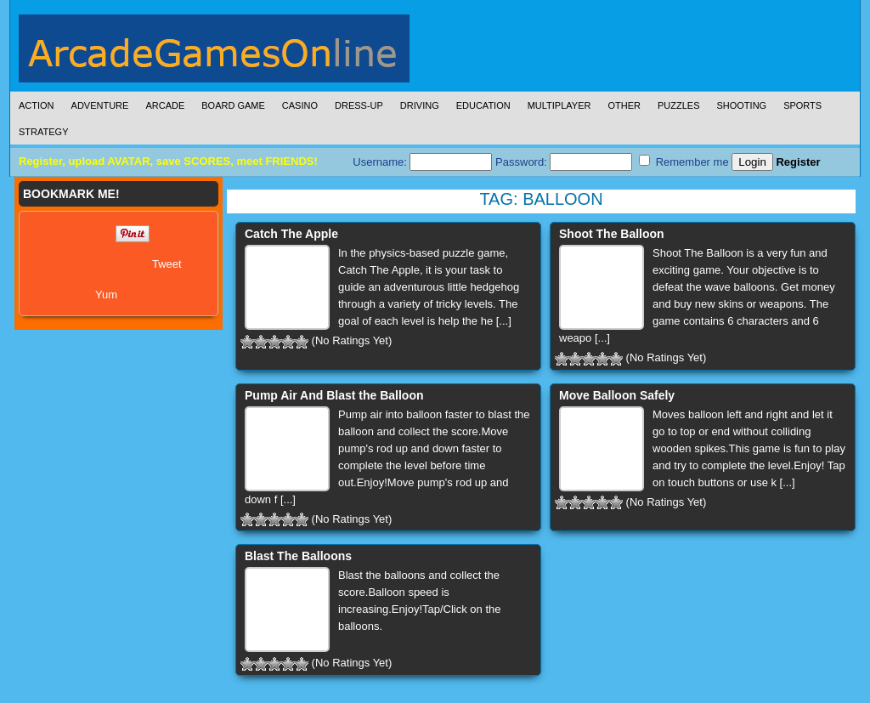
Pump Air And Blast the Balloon (334, 395)
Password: (563, 162)
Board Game (233, 105)
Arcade (164, 105)
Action (36, 105)
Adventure (100, 105)
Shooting (741, 105)
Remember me (684, 161)
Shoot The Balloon (611, 234)
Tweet (167, 264)
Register (798, 162)
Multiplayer (559, 105)
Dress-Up (359, 105)
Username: (422, 162)
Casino (300, 105)
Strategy (43, 132)
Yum (106, 294)
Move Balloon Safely (617, 395)
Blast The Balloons (298, 556)
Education (483, 105)
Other (624, 105)
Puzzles (679, 105)
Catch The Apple (291, 234)
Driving (419, 105)
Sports (802, 105)
